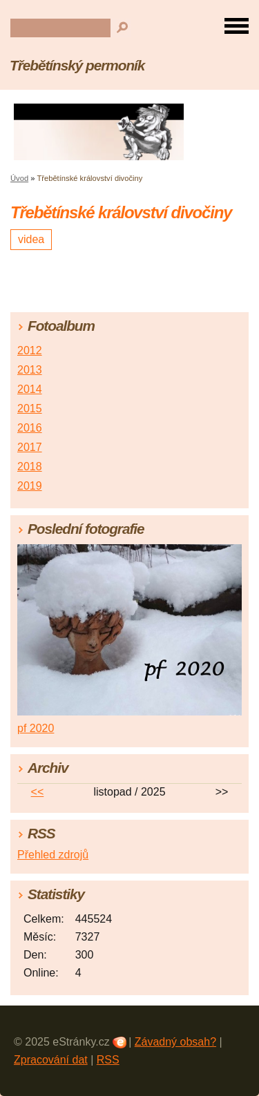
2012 (29, 350)
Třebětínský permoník (77, 65)
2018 (29, 466)
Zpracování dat (51, 1060)
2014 (29, 389)
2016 (29, 428)
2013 (29, 370)
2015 (29, 408)
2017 (29, 447)
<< (37, 792)
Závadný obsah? (175, 1042)
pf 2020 (35, 728)
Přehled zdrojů (52, 855)
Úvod (19, 178)
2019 (29, 486)
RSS (108, 1060)
